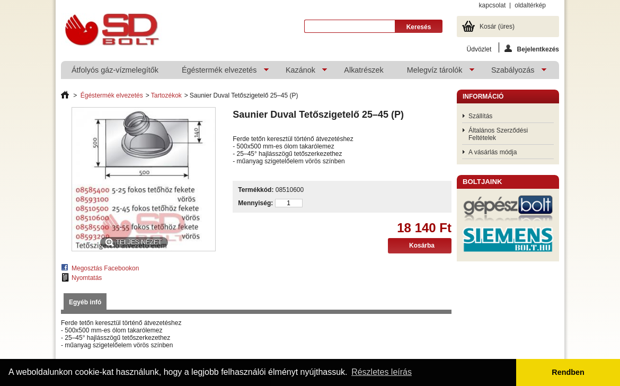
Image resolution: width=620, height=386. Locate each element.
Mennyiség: (255, 203)
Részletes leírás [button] (381, 371)
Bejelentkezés (531, 48)
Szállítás (480, 116)
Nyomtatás (87, 278)
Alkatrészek (363, 70)
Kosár (497, 26)
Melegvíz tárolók (435, 72)
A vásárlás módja (492, 152)
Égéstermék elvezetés (220, 72)
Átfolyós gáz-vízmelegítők (115, 70)
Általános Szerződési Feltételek (498, 134)
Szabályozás (513, 72)
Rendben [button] (568, 372)
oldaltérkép (530, 5)
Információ (483, 96)
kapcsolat (492, 5)
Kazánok (301, 72)
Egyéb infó (85, 302)
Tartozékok (166, 95)
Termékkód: (255, 190)
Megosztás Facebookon (105, 268)
